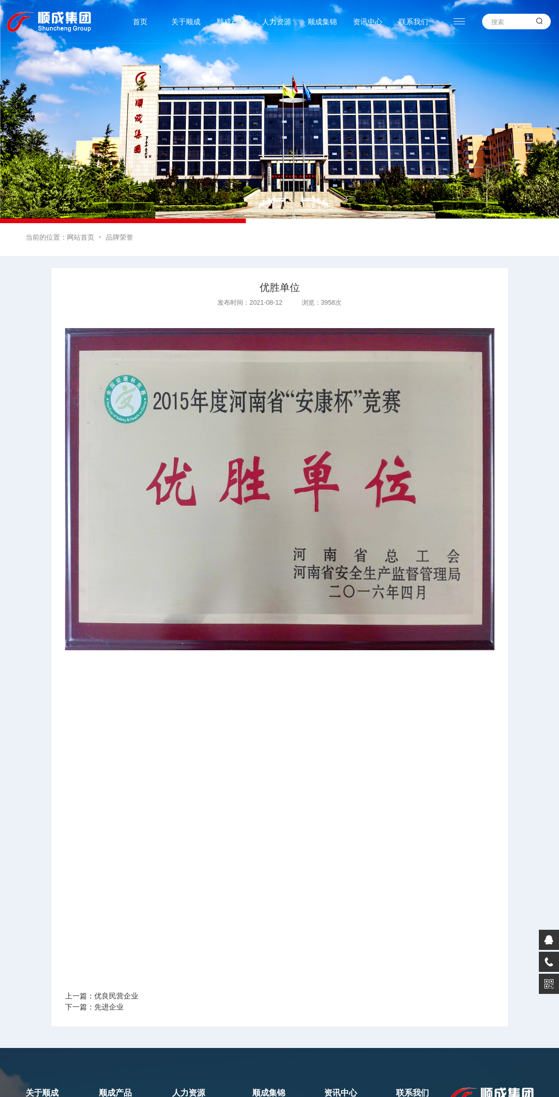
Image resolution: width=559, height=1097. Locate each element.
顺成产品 (231, 22)
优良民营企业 (116, 996)
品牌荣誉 (119, 237)
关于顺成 (186, 22)
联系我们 (413, 22)
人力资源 (276, 22)
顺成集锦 (322, 22)
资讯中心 (367, 22)
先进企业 (109, 1007)
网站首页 (80, 237)
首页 (140, 22)
